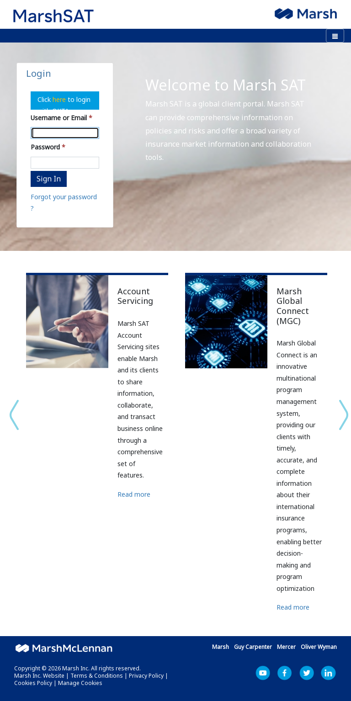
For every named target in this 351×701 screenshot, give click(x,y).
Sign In (49, 179)
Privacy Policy (146, 676)
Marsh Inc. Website (39, 676)
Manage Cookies (80, 683)
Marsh (220, 647)
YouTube (263, 673)
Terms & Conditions (96, 676)
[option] (96, 394)
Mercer (286, 647)
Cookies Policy (33, 683)
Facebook (285, 673)
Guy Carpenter (253, 647)
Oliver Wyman (319, 647)
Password (45, 147)
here (60, 99)
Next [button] (341, 414)
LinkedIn (328, 673)
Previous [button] (9, 414)
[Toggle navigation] (335, 35)
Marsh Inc (306, 673)
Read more (133, 494)
